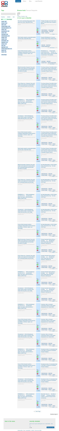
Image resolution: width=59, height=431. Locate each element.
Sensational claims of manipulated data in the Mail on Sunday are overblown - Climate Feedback (49, 350)
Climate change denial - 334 (7, 48)
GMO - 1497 (4, 24)
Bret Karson (52, 47)
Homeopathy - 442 (5, 40)
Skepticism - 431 (5, 42)
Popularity (23, 16)
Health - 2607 (4, 21)
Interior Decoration (44, 31)
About (24, 1)
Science (50, 95)
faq (24, 430)
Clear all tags (9, 19)
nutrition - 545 (4, 39)
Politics (54, 95)
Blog (30, 1)
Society (42, 32)
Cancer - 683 (4, 32)
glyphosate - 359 (5, 47)
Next (18, 15)
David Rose (48, 45)
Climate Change (44, 95)
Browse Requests (31, 10)
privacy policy (20, 430)
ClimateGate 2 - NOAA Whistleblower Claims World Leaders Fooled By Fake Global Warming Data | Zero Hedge (26, 117)
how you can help (38, 430)
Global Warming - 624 (5, 35)
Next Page (38, 411)
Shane (53, 34)
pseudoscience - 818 (5, 31)
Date (26, 16)
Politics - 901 (4, 29)
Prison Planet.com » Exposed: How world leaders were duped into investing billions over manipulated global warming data (26, 85)
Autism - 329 (4, 51)
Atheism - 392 (4, 43)
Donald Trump (44, 62)
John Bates (43, 61)
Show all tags (4, 54)
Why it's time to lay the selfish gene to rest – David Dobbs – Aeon (41, 423)
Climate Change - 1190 (6, 26)
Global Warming (44, 77)
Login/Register (38, 1)
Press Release (51, 30)
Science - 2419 (4, 23)
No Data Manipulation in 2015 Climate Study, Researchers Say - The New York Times (49, 166)
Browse (18, 1)
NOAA (54, 314)
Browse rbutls (21, 10)
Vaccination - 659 (5, 34)
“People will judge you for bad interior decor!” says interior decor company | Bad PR (48, 22)
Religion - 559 (4, 37)
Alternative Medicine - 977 (6, 27)
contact (32, 430)
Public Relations (44, 30)
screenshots (28, 430)
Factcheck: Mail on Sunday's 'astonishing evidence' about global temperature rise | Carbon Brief (48, 305)
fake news (47, 32)
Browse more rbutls (50, 427)
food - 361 (3, 45)
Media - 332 (4, 50)
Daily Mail (51, 31)
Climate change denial (45, 46)
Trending (18, 16)
